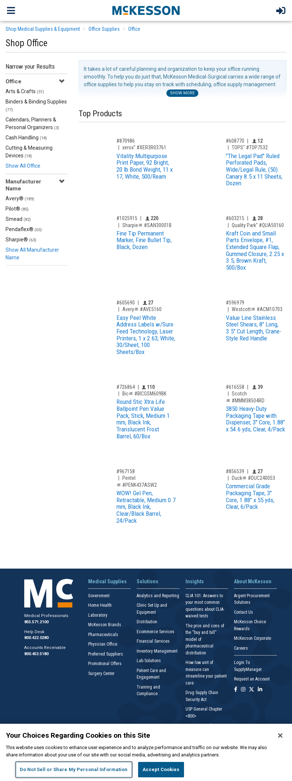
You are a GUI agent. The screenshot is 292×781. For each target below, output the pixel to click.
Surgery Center (101, 673)
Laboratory (97, 615)
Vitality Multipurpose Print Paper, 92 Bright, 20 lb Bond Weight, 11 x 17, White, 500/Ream (144, 166)
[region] (146, 752)
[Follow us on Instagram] (243, 689)
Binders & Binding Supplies (36, 105)
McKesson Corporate (252, 638)
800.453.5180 (36, 654)
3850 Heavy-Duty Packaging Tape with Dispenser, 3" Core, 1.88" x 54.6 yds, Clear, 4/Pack (255, 419)
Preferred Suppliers (105, 654)
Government (98, 595)
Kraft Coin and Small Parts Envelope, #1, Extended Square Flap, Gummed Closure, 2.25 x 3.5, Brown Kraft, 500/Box (255, 250)
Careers (241, 648)
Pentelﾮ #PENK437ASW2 (136, 481)
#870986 (125, 141)
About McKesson (252, 581)
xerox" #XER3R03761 (144, 147)
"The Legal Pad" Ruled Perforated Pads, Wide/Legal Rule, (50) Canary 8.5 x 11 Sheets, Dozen (254, 169)
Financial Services (153, 641)
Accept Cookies (161, 769)
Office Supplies (104, 29)
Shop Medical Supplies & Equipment (43, 29)
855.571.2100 (36, 622)
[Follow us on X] (251, 689)
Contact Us (243, 612)
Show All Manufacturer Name (32, 253)
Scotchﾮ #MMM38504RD (245, 397)
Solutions (147, 581)
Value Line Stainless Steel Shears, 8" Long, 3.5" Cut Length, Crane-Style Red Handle (253, 328)
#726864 (125, 387)
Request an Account (252, 679)
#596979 (235, 303)
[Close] (280, 735)
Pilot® (17, 209)
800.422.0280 (36, 637)
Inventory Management (157, 651)
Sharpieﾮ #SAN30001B (147, 225)
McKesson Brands (104, 624)
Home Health (100, 605)
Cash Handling (26, 137)
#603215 (235, 218)
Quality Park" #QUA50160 (258, 225)
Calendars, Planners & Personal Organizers (32, 123)
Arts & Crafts (25, 91)
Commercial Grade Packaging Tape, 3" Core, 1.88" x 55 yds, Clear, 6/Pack (250, 496)
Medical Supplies (107, 581)
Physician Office (102, 644)
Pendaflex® (24, 229)
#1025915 (126, 218)
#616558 (235, 387)
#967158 (125, 471)
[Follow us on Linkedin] (260, 689)
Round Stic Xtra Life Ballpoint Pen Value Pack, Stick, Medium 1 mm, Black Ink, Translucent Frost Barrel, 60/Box (143, 418)
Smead (18, 219)
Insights (194, 581)
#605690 (125, 303)
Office (134, 29)
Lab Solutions (149, 660)
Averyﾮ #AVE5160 (142, 309)
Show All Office (23, 166)
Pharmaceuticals (103, 634)
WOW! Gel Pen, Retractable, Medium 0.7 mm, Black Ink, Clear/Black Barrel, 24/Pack (146, 506)
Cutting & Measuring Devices (29, 151)
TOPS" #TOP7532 (250, 147)
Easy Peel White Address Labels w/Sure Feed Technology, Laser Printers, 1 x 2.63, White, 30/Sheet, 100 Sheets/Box (145, 334)
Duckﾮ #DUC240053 (253, 478)
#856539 (235, 471)
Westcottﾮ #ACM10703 (257, 309)
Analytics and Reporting (158, 595)
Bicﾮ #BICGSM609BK (144, 394)
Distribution (147, 621)
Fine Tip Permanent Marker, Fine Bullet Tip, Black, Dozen (144, 240)
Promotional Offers (105, 663)
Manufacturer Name (23, 184)
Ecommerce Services (155, 631)
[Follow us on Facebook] (235, 689)
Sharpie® (21, 239)
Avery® (20, 198)
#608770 (235, 141)
